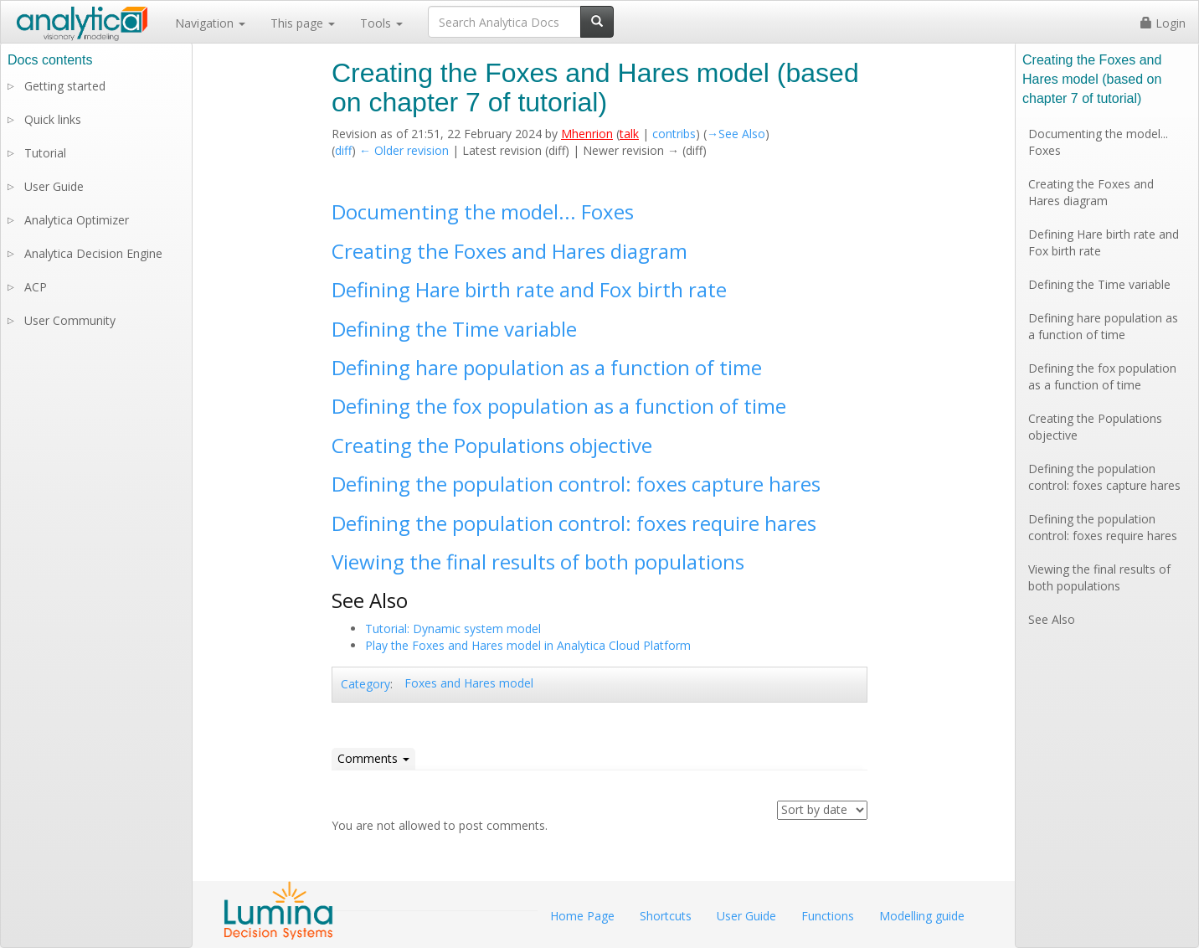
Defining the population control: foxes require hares (574, 523)
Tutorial (45, 153)
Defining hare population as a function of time (547, 367)
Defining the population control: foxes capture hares (576, 483)
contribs (674, 134)
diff (343, 150)
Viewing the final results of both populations (538, 561)
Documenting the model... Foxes (483, 211)
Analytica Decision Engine (93, 253)
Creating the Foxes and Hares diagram (509, 251)
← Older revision (404, 150)
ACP (35, 287)
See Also (1051, 619)
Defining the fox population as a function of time (559, 406)
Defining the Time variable (454, 329)
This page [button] (302, 23)
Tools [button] (381, 23)
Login (1163, 23)
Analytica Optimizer (76, 220)
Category (365, 684)
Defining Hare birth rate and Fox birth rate (529, 289)
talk (629, 134)
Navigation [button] (210, 23)
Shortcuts (666, 916)
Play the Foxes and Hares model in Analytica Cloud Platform (528, 645)
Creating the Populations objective (492, 445)
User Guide (54, 186)
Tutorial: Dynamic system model (453, 628)
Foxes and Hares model (468, 683)
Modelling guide (922, 916)
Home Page (582, 916)
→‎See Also (736, 134)
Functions (827, 916)
